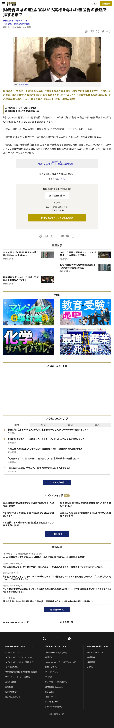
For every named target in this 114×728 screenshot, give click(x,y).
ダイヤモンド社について (98, 646)
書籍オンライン (51, 667)
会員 (97, 424)
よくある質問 (10, 682)
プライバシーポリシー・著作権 (17, 677)
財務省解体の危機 (22, 24)
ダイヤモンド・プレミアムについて (19, 657)
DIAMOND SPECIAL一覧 (16, 622)
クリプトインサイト (52, 702)
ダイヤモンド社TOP (95, 652)
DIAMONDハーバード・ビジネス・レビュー (62, 662)
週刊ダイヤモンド (52, 657)
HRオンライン (50, 697)
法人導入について (12, 697)
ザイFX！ (48, 677)
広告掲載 (9, 687)
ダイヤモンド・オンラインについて (20, 646)
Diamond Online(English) (56, 652)
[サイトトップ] (10, 4)
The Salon (49, 692)
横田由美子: (15, 20)
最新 (16, 424)
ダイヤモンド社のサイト (55, 646)
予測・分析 (7, 24)
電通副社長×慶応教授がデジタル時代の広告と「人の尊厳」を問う (28, 504)
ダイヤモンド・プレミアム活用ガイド (19, 662)
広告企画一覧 (66, 622)
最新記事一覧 (57, 609)
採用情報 (91, 662)
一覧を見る (57, 534)
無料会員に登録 (57, 195)
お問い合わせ (11, 692)
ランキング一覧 (57, 482)
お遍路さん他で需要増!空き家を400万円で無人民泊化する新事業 (85, 514)
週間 (70, 424)
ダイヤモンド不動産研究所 (56, 682)
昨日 (43, 424)
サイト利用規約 (11, 667)
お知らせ (91, 667)
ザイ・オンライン (51, 672)
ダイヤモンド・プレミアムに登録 (57, 218)
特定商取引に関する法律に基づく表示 (21, 672)
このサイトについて (13, 652)
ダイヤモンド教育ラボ (54, 707)
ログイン (93, 4)
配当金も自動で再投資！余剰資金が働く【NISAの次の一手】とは (85, 504)
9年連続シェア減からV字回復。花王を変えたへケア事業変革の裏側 (28, 524)
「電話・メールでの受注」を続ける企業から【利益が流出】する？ (28, 514)
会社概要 (91, 657)
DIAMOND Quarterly (54, 687)
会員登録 (106, 3)
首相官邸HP (23, 85)
